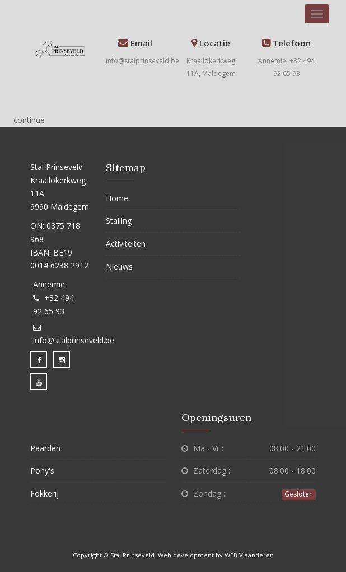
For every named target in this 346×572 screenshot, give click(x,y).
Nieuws (119, 266)
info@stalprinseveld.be (142, 60)
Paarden (45, 448)
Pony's (42, 470)
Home (117, 198)
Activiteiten (126, 243)
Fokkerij (44, 493)
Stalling (119, 220)
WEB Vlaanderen (249, 555)
